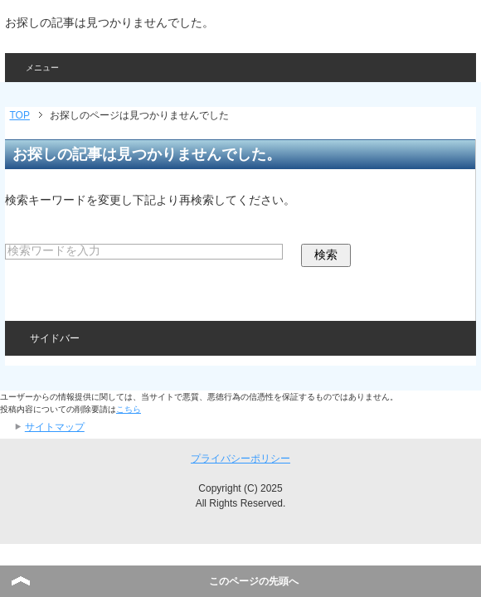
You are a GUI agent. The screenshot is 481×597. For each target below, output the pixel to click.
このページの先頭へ (254, 581)
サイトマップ (55, 427)
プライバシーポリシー (240, 458)
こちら (128, 409)
